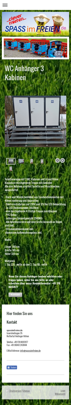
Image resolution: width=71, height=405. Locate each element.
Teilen (11, 367)
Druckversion (14, 390)
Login (63, 390)
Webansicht (60, 393)
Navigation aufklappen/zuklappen (35, 5)
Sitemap (26, 390)
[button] (15, 294)
